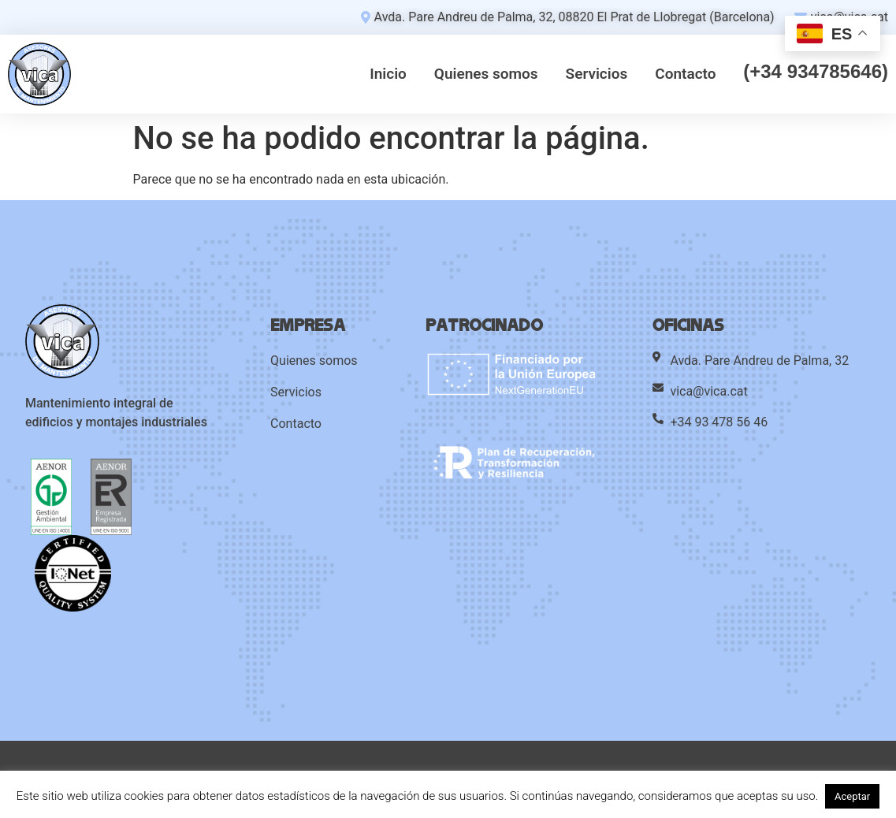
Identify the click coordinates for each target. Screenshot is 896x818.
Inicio (388, 74)
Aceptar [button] (852, 796)
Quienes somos (486, 74)
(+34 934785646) (815, 72)
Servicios (597, 74)
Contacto (685, 74)
